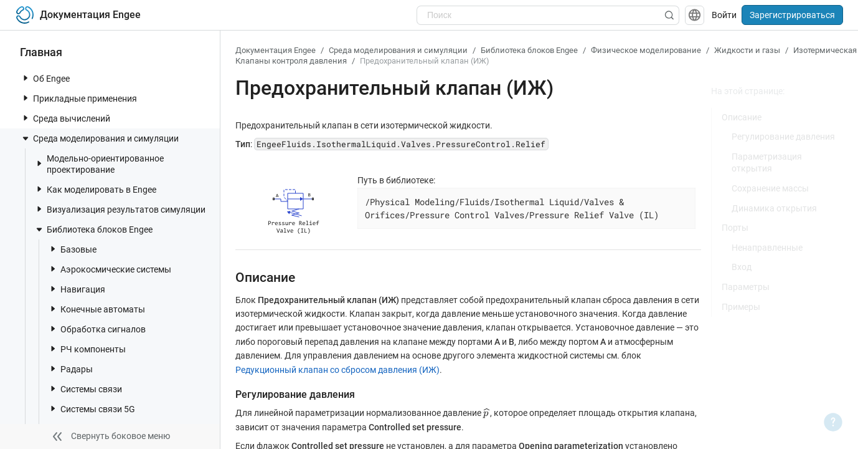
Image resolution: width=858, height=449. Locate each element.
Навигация (76, 289)
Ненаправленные (767, 248)
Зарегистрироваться (792, 15)
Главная (41, 52)
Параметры (746, 287)
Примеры (741, 307)
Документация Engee (275, 50)
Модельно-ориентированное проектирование (99, 164)
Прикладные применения (79, 98)
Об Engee (45, 78)
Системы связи (85, 389)
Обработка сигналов (97, 329)
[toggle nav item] (26, 78)
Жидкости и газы (747, 50)
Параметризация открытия (767, 163)
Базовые (72, 249)
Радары (70, 369)
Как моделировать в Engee (95, 189)
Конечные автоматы (96, 309)
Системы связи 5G (91, 408)
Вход (742, 267)
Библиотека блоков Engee (93, 229)
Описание (741, 117)
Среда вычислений (65, 118)
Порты (735, 228)
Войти (724, 15)
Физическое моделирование (646, 50)
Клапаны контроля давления (291, 60)
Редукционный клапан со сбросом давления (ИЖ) (337, 370)
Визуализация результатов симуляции (119, 209)
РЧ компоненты (87, 349)
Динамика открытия (774, 208)
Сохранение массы (770, 188)
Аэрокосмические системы (109, 269)
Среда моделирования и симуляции (100, 138)
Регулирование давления (783, 137)
